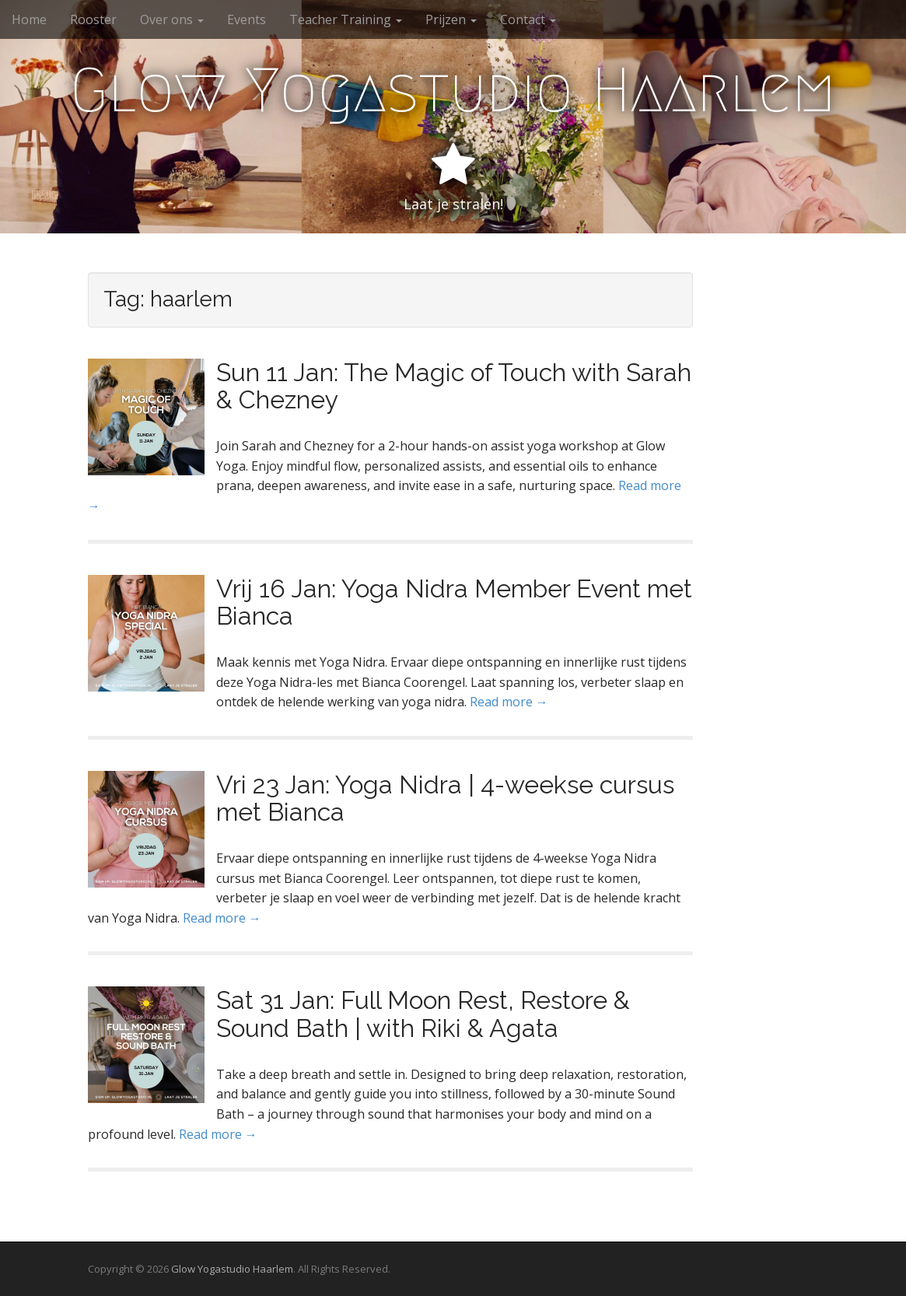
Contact (528, 19)
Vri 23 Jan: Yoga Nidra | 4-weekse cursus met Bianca (445, 798)
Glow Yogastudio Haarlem (453, 90)
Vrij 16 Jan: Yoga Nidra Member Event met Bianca (454, 602)
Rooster (93, 19)
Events (246, 19)
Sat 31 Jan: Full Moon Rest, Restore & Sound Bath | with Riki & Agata (423, 1014)
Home (29, 19)
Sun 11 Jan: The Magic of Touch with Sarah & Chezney (453, 386)
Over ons (172, 19)
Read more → (509, 701)
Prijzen (451, 19)
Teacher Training (345, 19)
